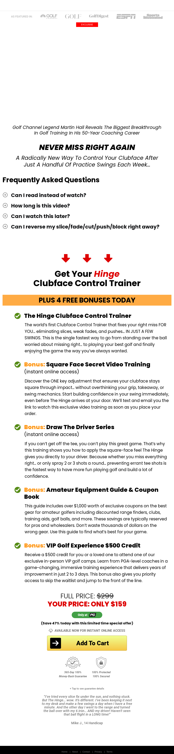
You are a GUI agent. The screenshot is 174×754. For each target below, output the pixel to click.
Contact (86, 751)
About (75, 751)
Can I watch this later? (40, 216)
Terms (109, 751)
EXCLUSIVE (87, 24)
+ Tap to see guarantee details (87, 688)
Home (64, 751)
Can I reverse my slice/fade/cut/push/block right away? (85, 226)
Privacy (98, 751)
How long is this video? (40, 205)
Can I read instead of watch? (48, 195)
